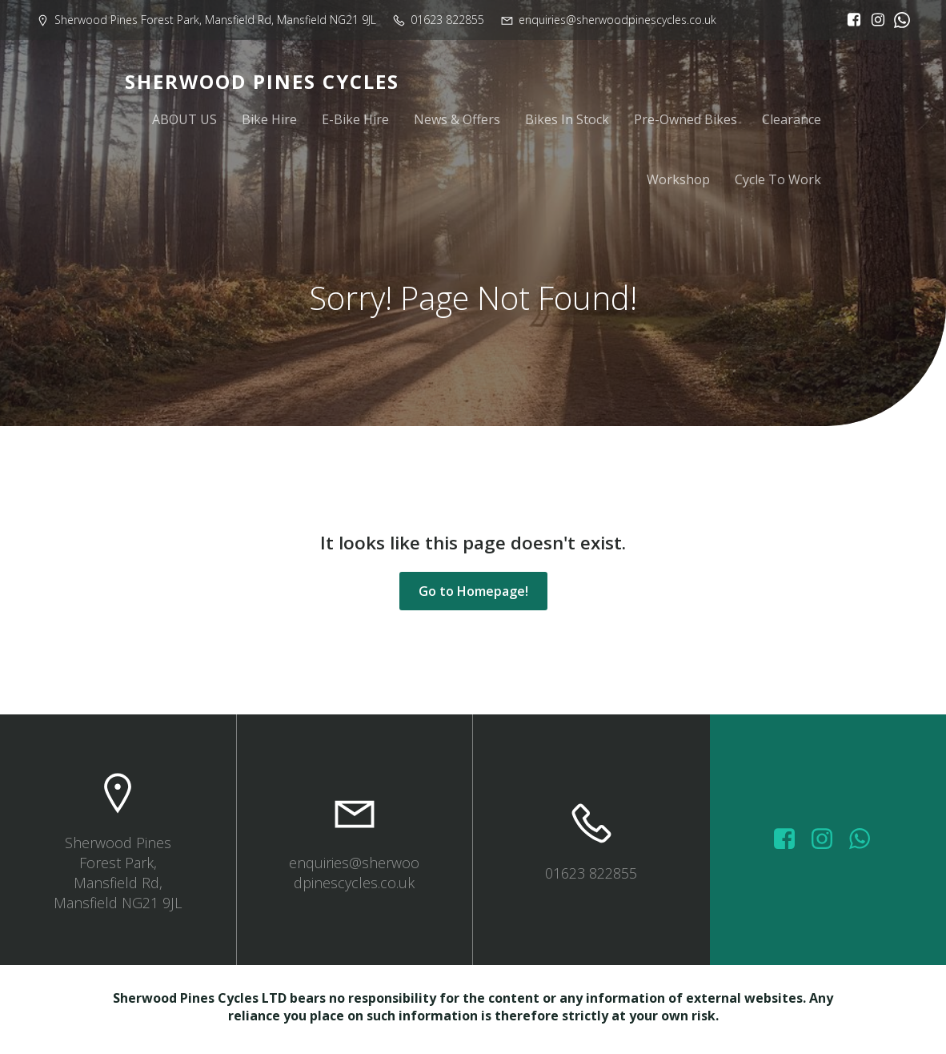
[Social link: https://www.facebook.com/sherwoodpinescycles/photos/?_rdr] (790, 845)
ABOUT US (184, 122)
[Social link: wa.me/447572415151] (865, 845)
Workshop (678, 182)
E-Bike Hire (355, 122)
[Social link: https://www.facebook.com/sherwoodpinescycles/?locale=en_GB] (850, 20)
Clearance (791, 122)
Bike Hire (269, 122)
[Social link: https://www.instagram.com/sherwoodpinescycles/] (874, 20)
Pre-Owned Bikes (685, 122)
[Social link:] (898, 20)
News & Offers (457, 122)
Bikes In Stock (567, 122)
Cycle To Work (778, 182)
